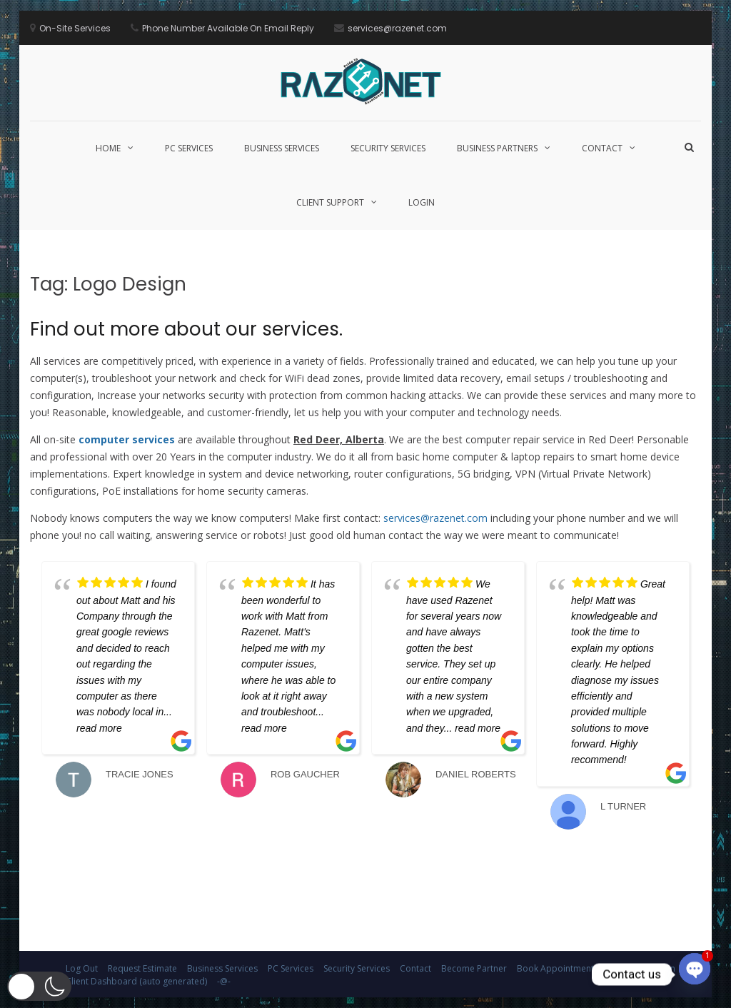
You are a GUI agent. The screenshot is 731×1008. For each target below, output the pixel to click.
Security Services (388, 148)
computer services (127, 439)
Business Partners (497, 148)
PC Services (189, 148)
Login (421, 202)
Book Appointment (555, 968)
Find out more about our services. (186, 329)
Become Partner (474, 968)
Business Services (281, 148)
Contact (602, 148)
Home (108, 148)
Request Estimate (142, 968)
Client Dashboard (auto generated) (136, 981)
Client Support (330, 202)
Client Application (639, 968)
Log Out (82, 968)
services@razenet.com (435, 518)
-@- (224, 981)
